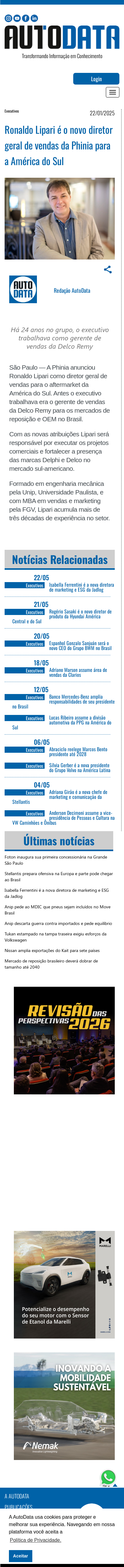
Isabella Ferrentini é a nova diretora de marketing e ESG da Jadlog (81, 587)
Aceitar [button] (20, 1555)
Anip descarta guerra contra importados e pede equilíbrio (58, 923)
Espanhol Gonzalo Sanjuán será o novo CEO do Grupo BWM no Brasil (80, 645)
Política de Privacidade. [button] (35, 1540)
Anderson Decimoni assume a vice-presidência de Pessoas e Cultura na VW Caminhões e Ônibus (63, 817)
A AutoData (17, 1496)
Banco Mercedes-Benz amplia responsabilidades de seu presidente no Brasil (63, 701)
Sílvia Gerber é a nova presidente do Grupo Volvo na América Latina (79, 767)
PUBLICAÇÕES (18, 1507)
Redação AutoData (72, 290)
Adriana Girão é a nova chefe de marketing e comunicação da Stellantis (59, 796)
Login (96, 79)
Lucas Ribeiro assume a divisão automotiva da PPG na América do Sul (61, 722)
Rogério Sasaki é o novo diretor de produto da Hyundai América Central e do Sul (62, 616)
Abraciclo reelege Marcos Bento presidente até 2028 (78, 751)
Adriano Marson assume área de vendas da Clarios (78, 672)
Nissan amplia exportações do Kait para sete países (52, 950)
